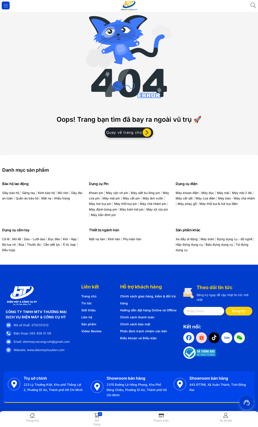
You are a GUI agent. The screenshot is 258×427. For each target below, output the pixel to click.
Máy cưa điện (205, 198)
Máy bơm (207, 239)
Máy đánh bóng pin (103, 209)
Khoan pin (96, 193)
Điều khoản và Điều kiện (138, 338)
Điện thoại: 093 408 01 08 (32, 333)
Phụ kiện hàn (132, 239)
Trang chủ (89, 296)
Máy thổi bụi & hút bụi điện (218, 204)
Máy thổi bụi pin (125, 204)
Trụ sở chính (35, 378)
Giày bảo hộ (10, 193)
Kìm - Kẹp (70, 239)
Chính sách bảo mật (135, 324)
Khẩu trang (62, 198)
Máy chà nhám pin (153, 204)
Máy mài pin (111, 198)
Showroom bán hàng (126, 378)
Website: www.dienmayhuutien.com (39, 350)
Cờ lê (5, 239)
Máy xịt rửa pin (157, 209)
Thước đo (34, 244)
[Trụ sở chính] (14, 384)
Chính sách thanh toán (137, 317)
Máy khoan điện (187, 193)
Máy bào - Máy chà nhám (236, 198)
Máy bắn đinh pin (103, 215)
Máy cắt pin (131, 198)
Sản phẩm (88, 324)
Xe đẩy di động (187, 239)
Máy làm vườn (153, 198)
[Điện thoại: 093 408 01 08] (8, 333)
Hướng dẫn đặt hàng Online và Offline (148, 310)
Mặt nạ (46, 198)
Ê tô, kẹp (69, 244)
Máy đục (207, 193)
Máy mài (223, 193)
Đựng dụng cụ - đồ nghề (234, 239)
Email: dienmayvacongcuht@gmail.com (42, 341)
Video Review (91, 331)
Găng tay (28, 193)
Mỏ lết (16, 239)
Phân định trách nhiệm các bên (143, 331)
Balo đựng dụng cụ (219, 244)
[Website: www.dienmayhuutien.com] (8, 350)
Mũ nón (63, 193)
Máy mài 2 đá (242, 193)
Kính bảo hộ (46, 193)
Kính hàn (114, 239)
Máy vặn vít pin (117, 193)
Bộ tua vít (9, 244)
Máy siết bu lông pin (145, 193)
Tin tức (86, 303)
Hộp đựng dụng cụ (189, 244)
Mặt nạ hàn (97, 239)
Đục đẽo (54, 239)
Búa (21, 244)
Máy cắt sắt (184, 198)
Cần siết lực (51, 244)
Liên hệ (86, 317)
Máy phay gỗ (187, 204)
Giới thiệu (88, 310)
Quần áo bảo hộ (27, 198)
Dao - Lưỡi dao (34, 239)
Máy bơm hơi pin (132, 209)
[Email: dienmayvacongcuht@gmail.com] (8, 342)
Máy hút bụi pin (100, 204)
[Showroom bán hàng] (97, 387)
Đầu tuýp (8, 250)
